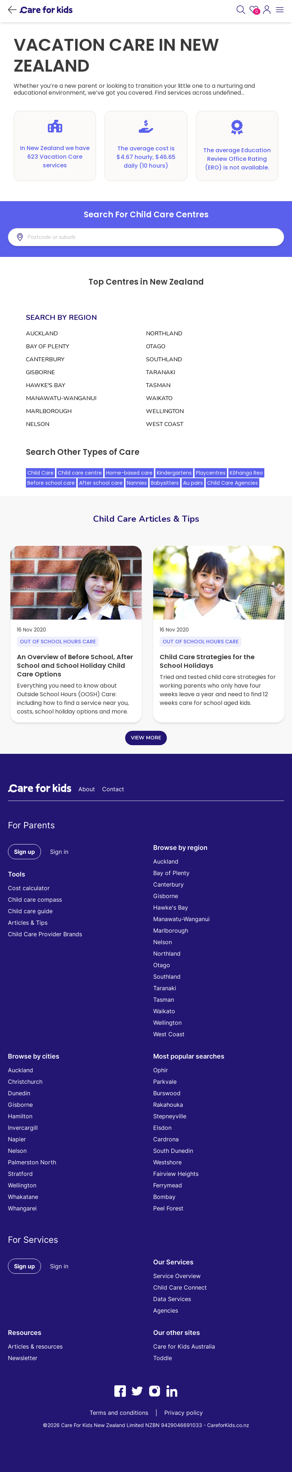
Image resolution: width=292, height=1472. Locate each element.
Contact (113, 789)
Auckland (165, 861)
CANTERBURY (45, 359)
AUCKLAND (42, 334)
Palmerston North (32, 1162)
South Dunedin (173, 1150)
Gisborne (165, 896)
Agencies (165, 1310)
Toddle (162, 1358)
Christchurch (25, 1081)
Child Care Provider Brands (45, 934)
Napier (17, 1139)
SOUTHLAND (164, 359)
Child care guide (30, 911)
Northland (167, 953)
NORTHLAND (164, 334)
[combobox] (62, 237)
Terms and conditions (119, 1412)
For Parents (31, 825)
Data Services (172, 1299)
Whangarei (22, 1208)
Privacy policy (183, 1412)
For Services (33, 1240)
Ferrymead (167, 1185)
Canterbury (168, 884)
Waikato (164, 1011)
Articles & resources (35, 1346)
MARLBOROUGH (49, 411)
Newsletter (22, 1358)
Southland (167, 976)
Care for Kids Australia (184, 1346)
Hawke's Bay (170, 907)
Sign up (24, 851)
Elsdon (162, 1127)
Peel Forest (168, 1208)
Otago (161, 965)
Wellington (167, 1022)
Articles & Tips (27, 922)
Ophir (160, 1070)
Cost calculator (29, 888)
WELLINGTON (165, 411)
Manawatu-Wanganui (181, 919)
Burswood (167, 1093)
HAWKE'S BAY (45, 385)
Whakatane (23, 1196)
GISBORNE (40, 372)
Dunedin (19, 1093)
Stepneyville (169, 1116)
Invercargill (23, 1127)
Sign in (59, 851)
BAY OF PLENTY (47, 346)
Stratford (20, 1173)
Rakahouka (168, 1104)
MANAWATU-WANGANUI (61, 398)
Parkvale (165, 1081)
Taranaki (164, 988)
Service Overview (177, 1275)
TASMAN (158, 385)
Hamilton (20, 1116)
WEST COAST (164, 424)
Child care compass (35, 899)
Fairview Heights (176, 1173)
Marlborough (170, 930)
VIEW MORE (146, 737)
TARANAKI (160, 372)
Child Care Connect (180, 1287)
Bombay (164, 1196)
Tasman (163, 999)
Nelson (162, 942)
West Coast (168, 1034)
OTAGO (155, 346)
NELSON (37, 424)
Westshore (167, 1162)
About (86, 789)
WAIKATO (159, 398)
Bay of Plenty (171, 873)
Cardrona (166, 1139)
